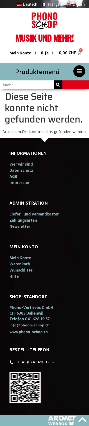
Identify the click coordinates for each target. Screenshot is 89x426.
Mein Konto (20, 53)
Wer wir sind (21, 164)
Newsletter (19, 226)
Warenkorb (19, 264)
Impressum (20, 183)
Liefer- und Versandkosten (34, 214)
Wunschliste (21, 270)
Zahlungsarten (23, 220)
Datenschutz (21, 170)
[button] (29, 325)
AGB (13, 176)
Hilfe (44, 53)
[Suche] (58, 84)
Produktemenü (37, 72)
